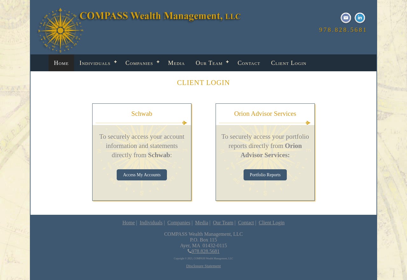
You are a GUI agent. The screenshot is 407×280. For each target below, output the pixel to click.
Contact (249, 63)
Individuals (95, 63)
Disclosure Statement (203, 266)
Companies (139, 63)
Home (61, 63)
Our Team (209, 63)
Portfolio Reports (265, 174)
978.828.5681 (204, 251)
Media (176, 63)
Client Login (289, 63)
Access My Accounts (142, 174)
